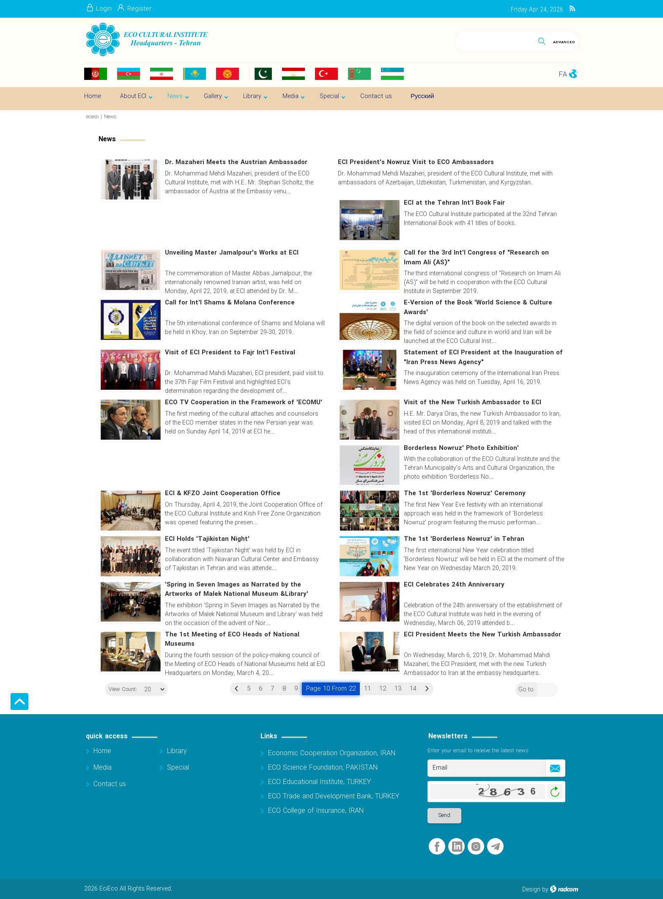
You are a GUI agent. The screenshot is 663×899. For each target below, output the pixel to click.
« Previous (236, 688)
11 (367, 689)
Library (177, 751)
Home (102, 751)
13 (398, 689)
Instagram (475, 847)
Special (178, 768)
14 (413, 689)
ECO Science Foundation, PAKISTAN (323, 768)
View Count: (119, 690)
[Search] (494, 39)
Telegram (495, 847)
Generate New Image (554, 792)
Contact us (109, 784)
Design (531, 890)
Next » (427, 688)
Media (102, 768)
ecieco (92, 117)
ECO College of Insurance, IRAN (316, 811)
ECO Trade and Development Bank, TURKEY (333, 797)
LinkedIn (457, 847)
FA (563, 74)
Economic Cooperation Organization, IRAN (331, 753)
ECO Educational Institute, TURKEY (319, 782)
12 (382, 689)
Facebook (437, 847)
